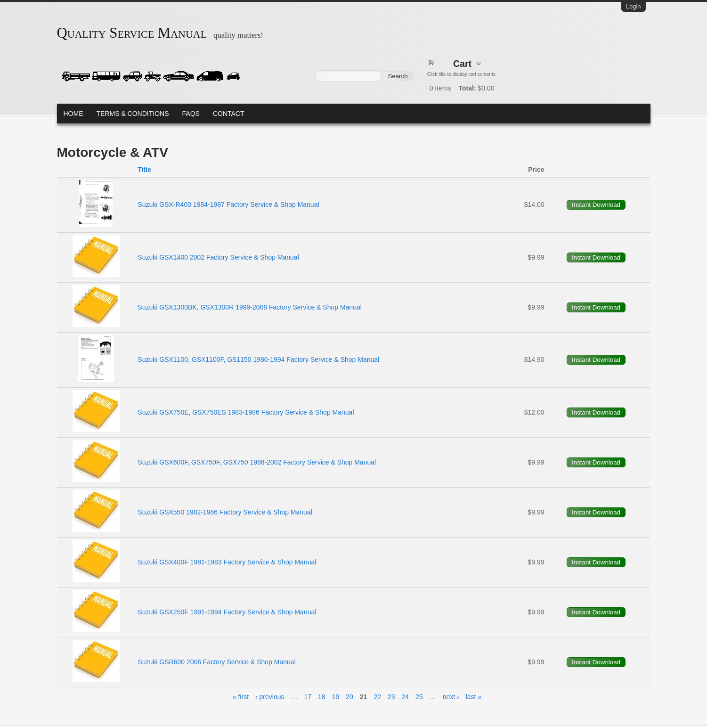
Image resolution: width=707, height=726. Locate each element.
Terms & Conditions (133, 113)
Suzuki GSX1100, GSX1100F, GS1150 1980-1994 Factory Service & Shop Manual (258, 359)
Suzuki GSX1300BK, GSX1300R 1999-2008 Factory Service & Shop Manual (250, 307)
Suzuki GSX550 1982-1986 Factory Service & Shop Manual (225, 512)
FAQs (191, 113)
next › (451, 697)
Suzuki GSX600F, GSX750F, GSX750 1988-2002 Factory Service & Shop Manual (257, 462)
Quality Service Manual (132, 33)
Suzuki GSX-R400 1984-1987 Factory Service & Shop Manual (228, 204)
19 (336, 697)
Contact (228, 113)
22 (377, 697)
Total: (467, 88)
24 (405, 697)
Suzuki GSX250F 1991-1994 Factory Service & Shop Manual (227, 612)
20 (349, 697)
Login (633, 6)
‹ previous (269, 697)
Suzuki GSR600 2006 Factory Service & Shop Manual (216, 662)
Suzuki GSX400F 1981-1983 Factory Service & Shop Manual (227, 562)
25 (419, 697)
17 (308, 697)
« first (241, 697)
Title (144, 169)
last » (473, 697)
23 (391, 697)
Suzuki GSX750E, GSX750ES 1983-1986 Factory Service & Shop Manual (246, 412)
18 (321, 697)
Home (73, 113)
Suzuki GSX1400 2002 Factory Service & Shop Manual (218, 257)
